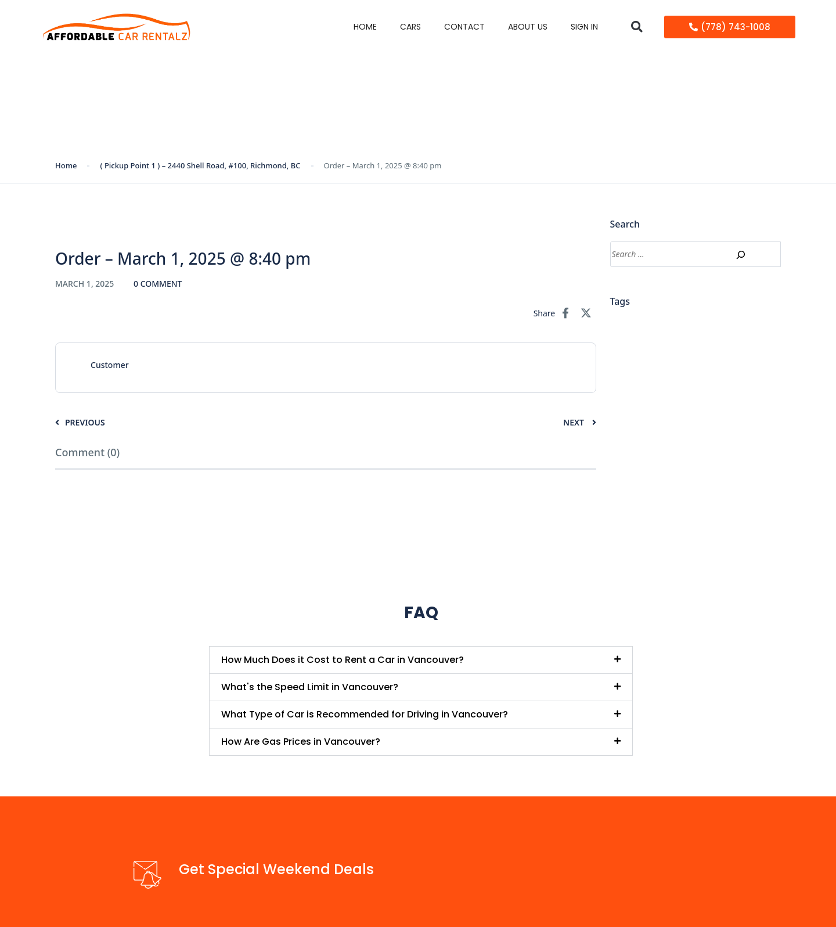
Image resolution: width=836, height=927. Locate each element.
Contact (464, 27)
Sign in (584, 27)
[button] (636, 27)
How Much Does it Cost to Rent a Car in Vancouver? (342, 659)
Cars (410, 27)
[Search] (740, 254)
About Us (527, 27)
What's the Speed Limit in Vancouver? (309, 687)
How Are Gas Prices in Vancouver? (300, 741)
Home (365, 27)
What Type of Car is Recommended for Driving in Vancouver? (364, 714)
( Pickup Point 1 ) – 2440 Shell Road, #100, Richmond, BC (200, 165)
